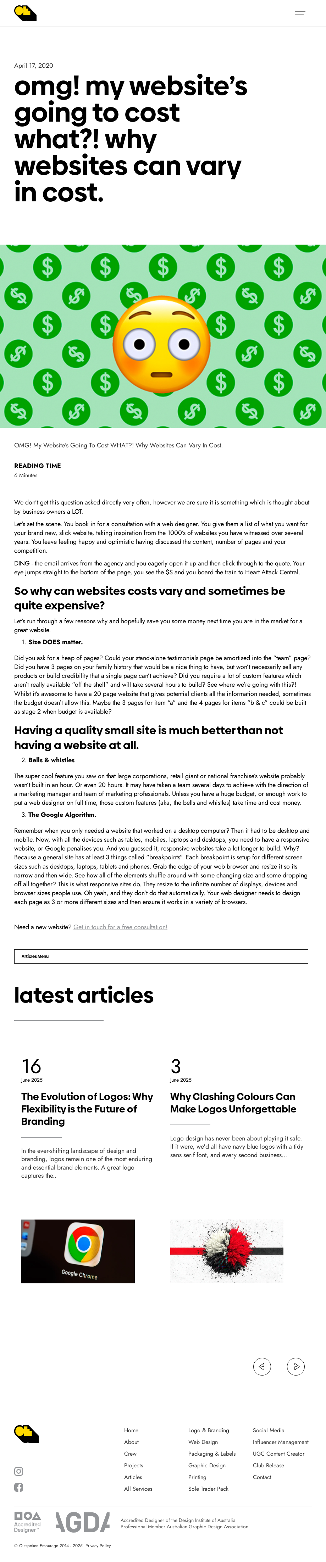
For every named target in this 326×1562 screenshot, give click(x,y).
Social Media (268, 1430)
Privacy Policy (98, 1546)
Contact (262, 1477)
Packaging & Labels (212, 1453)
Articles (133, 1477)
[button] (300, 13)
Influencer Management (281, 1442)
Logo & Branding (208, 1430)
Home (131, 1430)
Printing (197, 1477)
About (131, 1442)
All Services (138, 1489)
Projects (133, 1465)
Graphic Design (207, 1465)
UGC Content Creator (278, 1453)
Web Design (203, 1442)
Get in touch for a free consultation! (120, 927)
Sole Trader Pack (208, 1489)
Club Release (268, 1465)
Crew (130, 1453)
